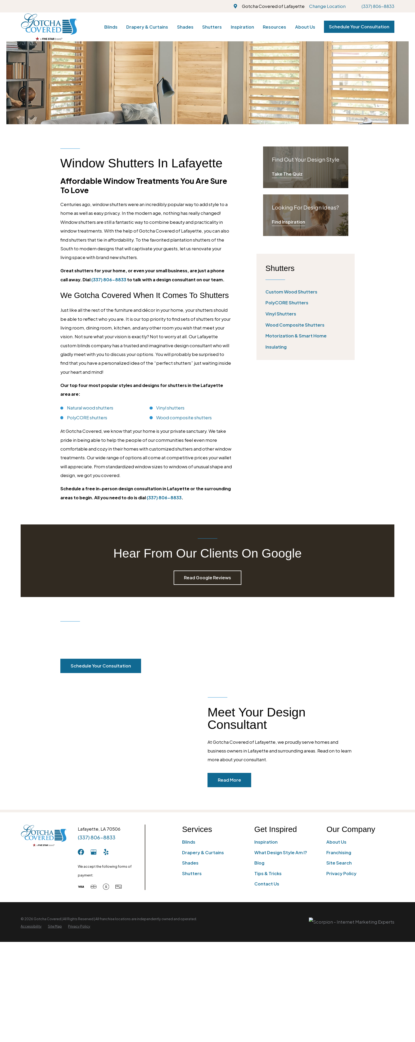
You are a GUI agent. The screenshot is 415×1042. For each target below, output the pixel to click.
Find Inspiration (288, 222)
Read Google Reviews (207, 577)
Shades (190, 863)
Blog (259, 863)
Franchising (338, 852)
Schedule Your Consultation (359, 26)
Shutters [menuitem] (212, 27)
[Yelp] (106, 852)
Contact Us (266, 884)
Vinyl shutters (170, 408)
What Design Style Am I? (280, 852)
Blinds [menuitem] (111, 27)
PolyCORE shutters (87, 417)
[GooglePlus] (94, 852)
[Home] (49, 27)
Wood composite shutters (184, 417)
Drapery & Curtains (203, 852)
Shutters (192, 873)
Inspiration (266, 842)
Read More (238, 780)
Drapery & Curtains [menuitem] (147, 27)
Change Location (327, 6)
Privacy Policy (341, 873)
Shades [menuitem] (185, 27)
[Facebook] (81, 852)
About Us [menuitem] (305, 27)
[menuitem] (305, 291)
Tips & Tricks (268, 873)
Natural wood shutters (90, 408)
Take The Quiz (287, 174)
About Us (336, 842)
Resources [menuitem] (274, 27)
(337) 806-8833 (378, 6)
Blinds (188, 842)
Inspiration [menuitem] (242, 27)
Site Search (339, 863)
